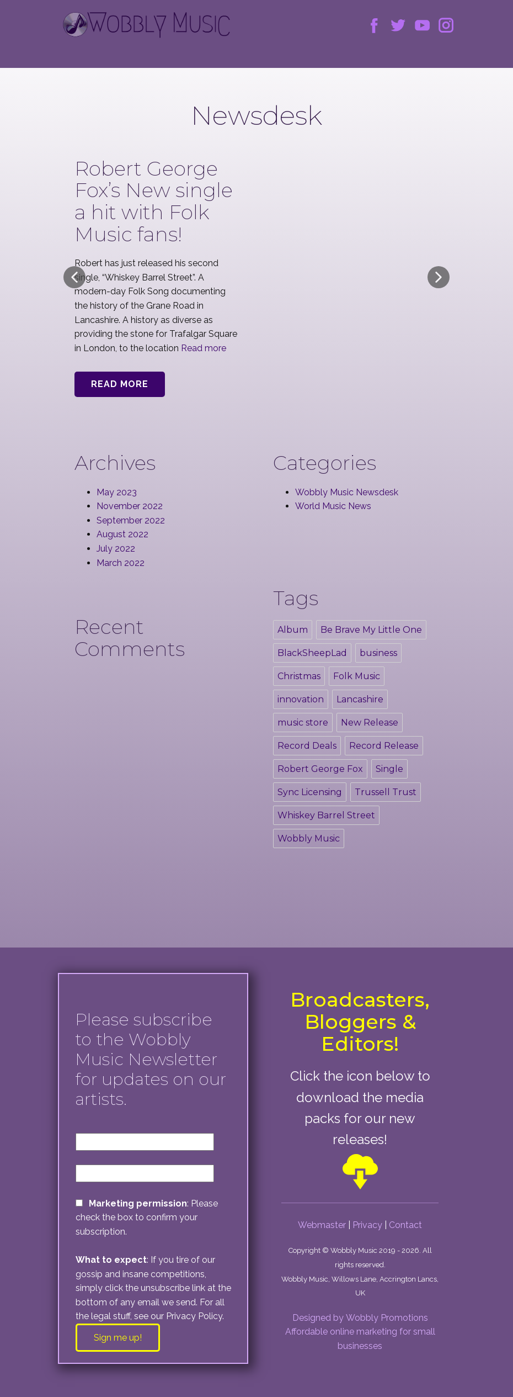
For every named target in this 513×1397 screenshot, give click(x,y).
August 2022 (122, 534)
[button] (74, 277)
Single (389, 769)
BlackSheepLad (312, 653)
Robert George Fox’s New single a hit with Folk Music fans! (153, 201)
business (378, 653)
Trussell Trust (385, 792)
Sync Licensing (309, 792)
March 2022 (121, 563)
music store (302, 722)
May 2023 (117, 492)
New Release (369, 722)
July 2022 (116, 548)
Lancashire (359, 699)
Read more (203, 348)
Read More (119, 384)
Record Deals (306, 745)
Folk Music (356, 676)
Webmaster (322, 1225)
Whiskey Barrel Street (326, 815)
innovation (300, 699)
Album (292, 630)
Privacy (367, 1225)
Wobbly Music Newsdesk (346, 492)
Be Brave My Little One (371, 630)
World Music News (333, 506)
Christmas (298, 676)
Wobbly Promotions (387, 1318)
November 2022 (130, 506)
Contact (405, 1225)
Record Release (384, 745)
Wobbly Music (308, 838)
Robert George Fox (320, 769)
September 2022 (131, 520)
